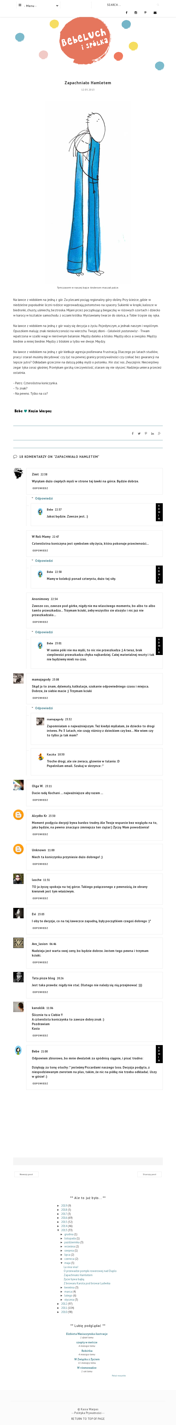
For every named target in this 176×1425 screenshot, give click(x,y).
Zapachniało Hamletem (78, 1275)
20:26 (60, 978)
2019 (64, 1205)
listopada (70, 1238)
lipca (67, 1255)
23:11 (48, 786)
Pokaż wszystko (119, 1375)
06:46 (52, 944)
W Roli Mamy (41, 536)
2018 (64, 1209)
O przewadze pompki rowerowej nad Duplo (90, 1271)
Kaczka (51, 754)
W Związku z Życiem (86, 1359)
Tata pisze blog (43, 978)
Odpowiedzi (44, 498)
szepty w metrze (86, 1342)
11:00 (51, 850)
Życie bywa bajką (74, 1279)
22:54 (54, 599)
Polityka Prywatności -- (89, 1413)
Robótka (86, 1351)
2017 (64, 1214)
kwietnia (69, 1287)
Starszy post (149, 1174)
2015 (64, 1222)
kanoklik (38, 1008)
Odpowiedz (40, 488)
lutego (68, 1295)
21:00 (44, 1051)
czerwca (69, 1258)
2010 (64, 1312)
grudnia (69, 1234)
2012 (64, 1304)
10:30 (61, 754)
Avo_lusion (40, 944)
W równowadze (86, 1368)
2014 (64, 1226)
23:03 (41, 914)
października (72, 1242)
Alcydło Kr (39, 816)
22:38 (44, 474)
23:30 (52, 816)
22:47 (55, 537)
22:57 (58, 509)
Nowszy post (26, 1174)
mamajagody (41, 679)
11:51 (46, 880)
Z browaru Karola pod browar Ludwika (87, 1283)
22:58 (58, 572)
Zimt (35, 474)
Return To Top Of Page (88, 1419)
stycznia (69, 1299)
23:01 (58, 643)
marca (68, 1291)
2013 (64, 1230)
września (70, 1246)
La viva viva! (71, 1267)
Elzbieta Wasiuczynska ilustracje (87, 1334)
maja (67, 1263)
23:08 (55, 679)
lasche (36, 880)
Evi (34, 914)
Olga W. (37, 786)
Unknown (39, 850)
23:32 (68, 719)
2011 (64, 1308)
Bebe (50, 509)
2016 (64, 1218)
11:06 (49, 1008)
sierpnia (69, 1250)
